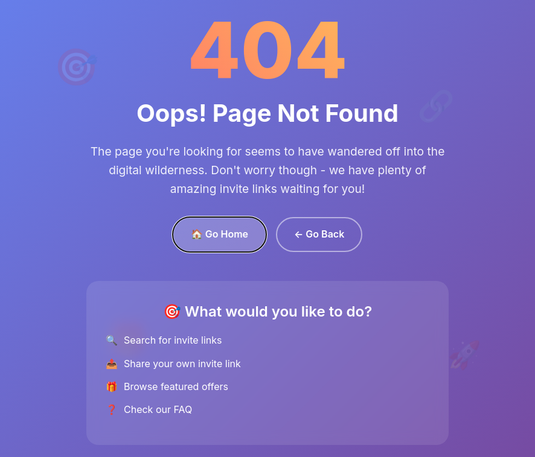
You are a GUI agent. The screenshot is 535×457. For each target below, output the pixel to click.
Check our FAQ (158, 409)
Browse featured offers (176, 386)
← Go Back (319, 234)
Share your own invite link (182, 364)
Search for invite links (173, 340)
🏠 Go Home (219, 234)
